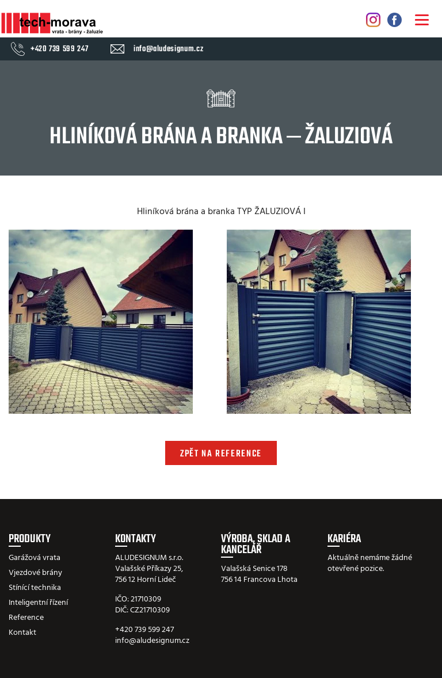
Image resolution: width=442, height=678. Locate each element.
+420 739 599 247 (59, 49)
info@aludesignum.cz (168, 49)
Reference (26, 617)
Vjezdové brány (35, 572)
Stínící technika (35, 587)
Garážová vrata (34, 558)
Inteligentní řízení (38, 602)
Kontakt (22, 632)
